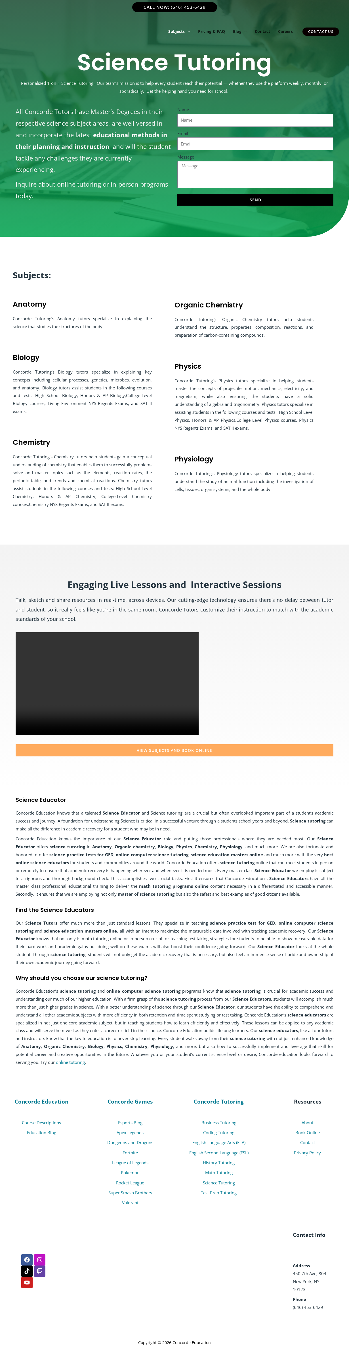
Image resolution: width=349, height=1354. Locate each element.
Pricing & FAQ (211, 31)
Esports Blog (130, 1122)
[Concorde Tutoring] (45, 31)
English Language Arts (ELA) (218, 1143)
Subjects (176, 31)
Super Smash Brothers (130, 1192)
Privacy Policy (307, 1152)
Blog (237, 31)
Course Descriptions (41, 1122)
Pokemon (130, 1173)
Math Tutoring (219, 1173)
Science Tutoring (219, 1183)
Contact (262, 31)
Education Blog (41, 1132)
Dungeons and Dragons (130, 1143)
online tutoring (70, 1062)
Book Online (307, 1132)
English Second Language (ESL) (219, 1152)
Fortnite (130, 1152)
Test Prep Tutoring (219, 1192)
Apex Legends (130, 1132)
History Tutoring (219, 1162)
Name (183, 109)
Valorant (130, 1203)
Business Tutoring (218, 1122)
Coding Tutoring (218, 1132)
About (307, 1122)
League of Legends (130, 1162)
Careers (285, 31)
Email (182, 133)
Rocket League (130, 1183)
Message (185, 157)
